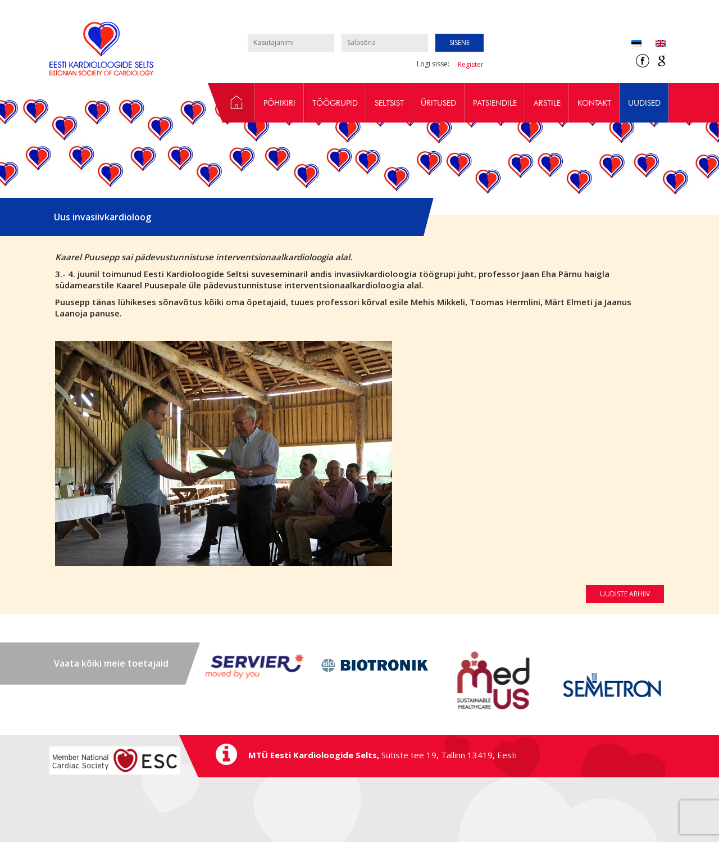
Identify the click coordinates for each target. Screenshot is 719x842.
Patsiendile (495, 102)
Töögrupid (335, 102)
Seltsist (389, 102)
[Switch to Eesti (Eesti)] (636, 44)
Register (471, 64)
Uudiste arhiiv (625, 594)
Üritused (438, 102)
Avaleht (231, 103)
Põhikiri (279, 102)
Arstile (547, 102)
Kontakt (594, 102)
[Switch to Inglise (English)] (653, 44)
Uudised (644, 102)
